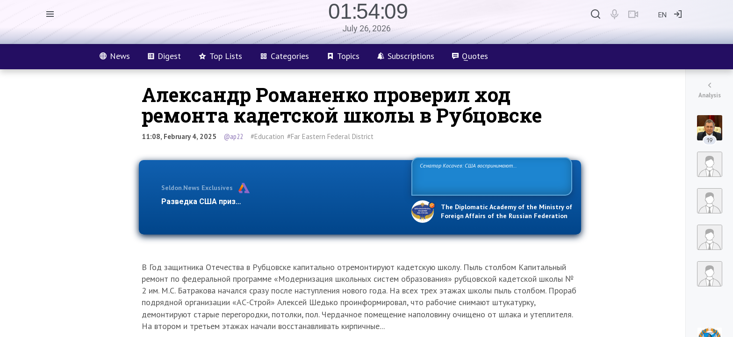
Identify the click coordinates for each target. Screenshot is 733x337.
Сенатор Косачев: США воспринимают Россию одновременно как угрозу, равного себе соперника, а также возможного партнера (490, 176)
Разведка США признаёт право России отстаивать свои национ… (281, 201)
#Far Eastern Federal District (330, 136)
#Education (267, 136)
